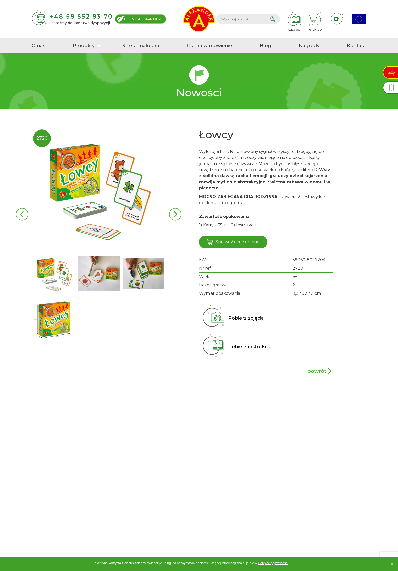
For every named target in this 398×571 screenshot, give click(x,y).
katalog (294, 19)
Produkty (84, 45)
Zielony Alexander (140, 19)
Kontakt (356, 45)
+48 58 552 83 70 (81, 16)
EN (337, 19)
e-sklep (315, 19)
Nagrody (309, 45)
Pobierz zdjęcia (246, 318)
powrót (316, 371)
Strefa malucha (140, 45)
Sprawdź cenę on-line (233, 242)
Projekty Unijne (359, 19)
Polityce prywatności (273, 563)
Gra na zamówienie (209, 45)
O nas (38, 45)
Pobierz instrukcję (249, 346)
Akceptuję (298, 563)
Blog (265, 45)
